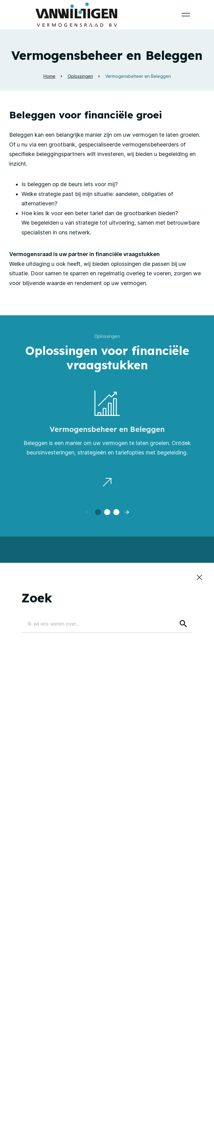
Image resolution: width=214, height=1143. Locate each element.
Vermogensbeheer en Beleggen (138, 76)
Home (49, 76)
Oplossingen (80, 76)
